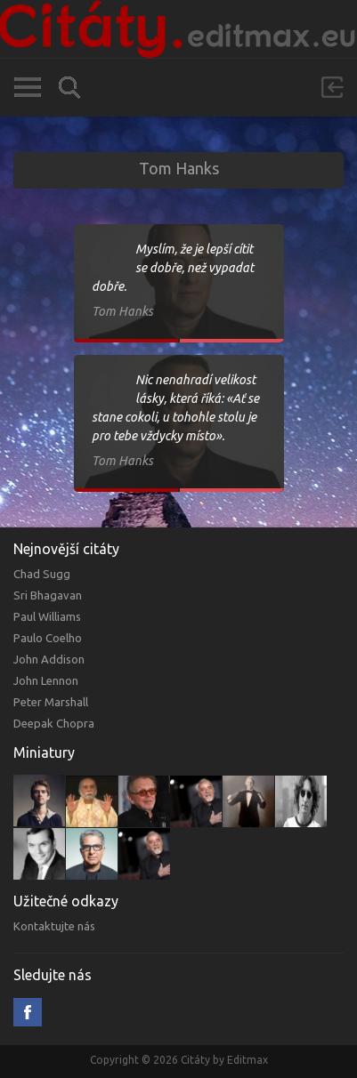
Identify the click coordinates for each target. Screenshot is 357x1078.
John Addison (49, 659)
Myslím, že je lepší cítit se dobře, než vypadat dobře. (173, 268)
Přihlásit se (332, 87)
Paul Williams (47, 616)
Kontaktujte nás (54, 926)
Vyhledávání (69, 87)
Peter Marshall (50, 702)
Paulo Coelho (47, 638)
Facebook (27, 1012)
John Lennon (45, 680)
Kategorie (27, 87)
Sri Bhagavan (47, 595)
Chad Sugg (41, 573)
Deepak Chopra (53, 723)
